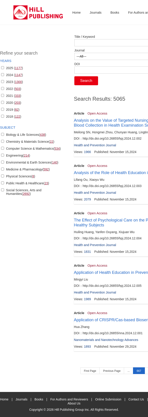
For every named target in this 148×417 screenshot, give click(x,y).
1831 (87, 251)
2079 (87, 199)
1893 (87, 346)
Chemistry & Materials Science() (30, 141)
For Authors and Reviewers (69, 399)
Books (114, 12)
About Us (74, 403)
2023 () (14, 82)
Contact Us (136, 399)
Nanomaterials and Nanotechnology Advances (106, 340)
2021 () (13, 96)
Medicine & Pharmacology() (28, 169)
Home (76, 12)
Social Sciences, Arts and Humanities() (23, 192)
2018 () (13, 116)
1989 (87, 299)
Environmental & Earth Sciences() (32, 162)
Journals (95, 12)
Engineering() (18, 155)
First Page (90, 370)
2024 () (14, 75)
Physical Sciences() (20, 176)
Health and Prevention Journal (95, 145)
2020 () (13, 102)
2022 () (13, 89)
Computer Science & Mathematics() (33, 148)
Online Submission (108, 399)
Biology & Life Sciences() (26, 134)
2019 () (12, 109)
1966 (87, 152)
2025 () (14, 68)
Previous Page (111, 370)
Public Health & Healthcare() (27, 183)
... (128, 370)
